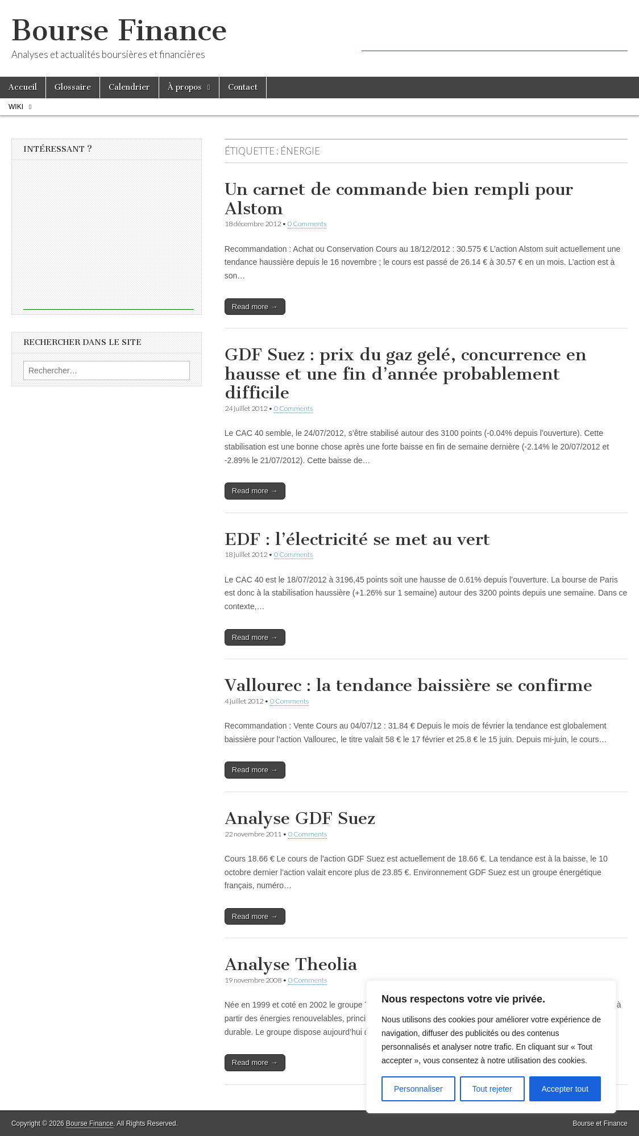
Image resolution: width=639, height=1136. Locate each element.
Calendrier (129, 87)
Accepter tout (565, 1088)
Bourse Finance (119, 30)
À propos (185, 87)
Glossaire (73, 87)
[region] (491, 1046)
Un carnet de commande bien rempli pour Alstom (399, 199)
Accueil (23, 87)
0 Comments (307, 223)
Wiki (16, 107)
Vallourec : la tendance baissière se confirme (408, 685)
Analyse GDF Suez (300, 818)
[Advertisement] (495, 34)
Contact (243, 87)
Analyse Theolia (291, 964)
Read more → (255, 306)
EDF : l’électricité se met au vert (357, 539)
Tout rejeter (492, 1088)
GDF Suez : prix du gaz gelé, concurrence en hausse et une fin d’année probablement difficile (406, 373)
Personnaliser (418, 1088)
